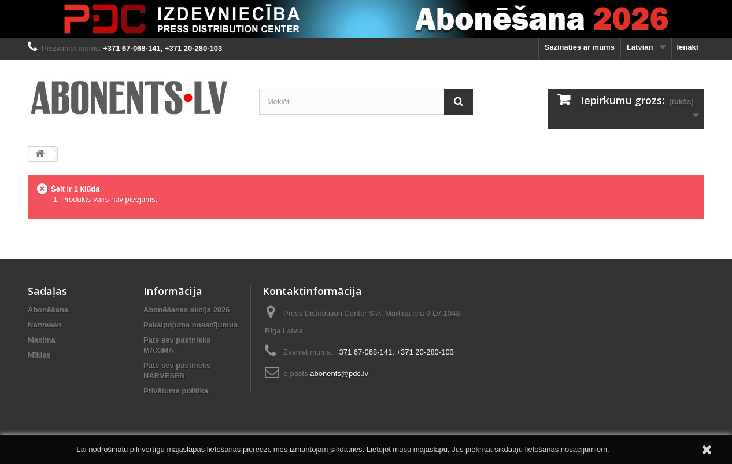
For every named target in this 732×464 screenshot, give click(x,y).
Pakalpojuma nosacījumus (190, 325)
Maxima (42, 340)
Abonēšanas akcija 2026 (186, 309)
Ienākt (687, 47)
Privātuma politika (175, 390)
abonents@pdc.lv (339, 373)
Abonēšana (48, 309)
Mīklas (39, 355)
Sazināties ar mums (580, 47)
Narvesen (45, 325)
